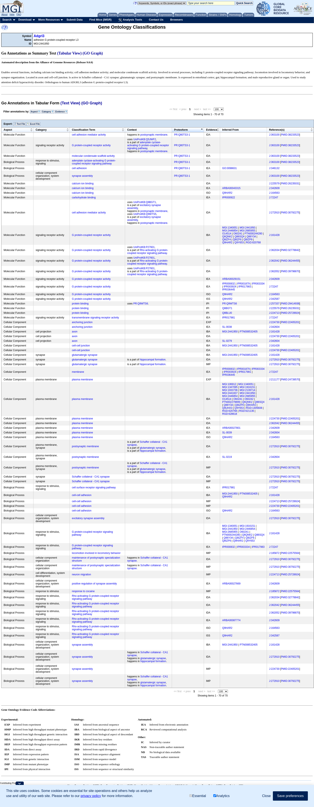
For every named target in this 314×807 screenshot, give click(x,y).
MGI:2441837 (230, 393)
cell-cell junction (81, 345)
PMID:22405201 (290, 322)
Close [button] (266, 796)
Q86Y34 (251, 236)
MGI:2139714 (247, 390)
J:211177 (274, 379)
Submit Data (75, 19)
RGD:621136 (246, 410)
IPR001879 (243, 283)
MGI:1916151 (247, 387)
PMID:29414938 (290, 303)
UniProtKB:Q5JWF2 (144, 139)
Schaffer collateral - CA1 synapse (91, 476)
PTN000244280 (253, 233)
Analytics (221, 796)
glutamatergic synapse (84, 354)
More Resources (49, 19)
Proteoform (181, 129)
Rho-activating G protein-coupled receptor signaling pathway (147, 252)
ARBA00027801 (231, 427)
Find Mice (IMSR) (100, 19)
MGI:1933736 (230, 390)
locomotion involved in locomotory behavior (96, 553)
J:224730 (274, 322)
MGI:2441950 (247, 227)
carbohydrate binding (84, 197)
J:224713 (274, 312)
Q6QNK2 (227, 236)
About (4, 14)
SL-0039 (227, 432)
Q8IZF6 (237, 239)
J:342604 (274, 326)
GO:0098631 (229, 168)
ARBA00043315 (231, 188)
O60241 (238, 233)
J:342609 (274, 188)
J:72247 (273, 197)
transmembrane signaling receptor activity (95, 317)
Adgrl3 (39, 36)
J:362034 (274, 250)
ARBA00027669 (231, 583)
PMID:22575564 (290, 553)
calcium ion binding (83, 183)
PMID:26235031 (290, 183)
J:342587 (274, 298)
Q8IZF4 (226, 239)
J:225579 (274, 183)
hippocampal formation (152, 359)
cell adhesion (79, 168)
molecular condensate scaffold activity (93, 155)
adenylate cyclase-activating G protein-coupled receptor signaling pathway (148, 145)
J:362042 (274, 260)
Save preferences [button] (290, 796)
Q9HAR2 (227, 192)
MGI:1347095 (230, 387)
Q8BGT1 (227, 308)
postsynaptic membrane (153, 134)
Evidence (61, 112)
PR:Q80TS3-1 (182, 134)
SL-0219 (227, 456)
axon (74, 331)
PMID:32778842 (290, 250)
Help (12, 14)
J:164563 (274, 192)
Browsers (176, 19)
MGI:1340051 (230, 227)
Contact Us (156, 19)
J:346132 (274, 168)
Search (6, 19)
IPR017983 (244, 286)
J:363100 (274, 134)
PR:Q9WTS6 (140, 303)
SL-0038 (227, 326)
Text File (19, 124)
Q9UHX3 (227, 407)
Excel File (33, 124)
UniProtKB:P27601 (144, 247)
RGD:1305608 (254, 407)
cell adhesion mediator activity (89, 134)
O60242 (249, 399)
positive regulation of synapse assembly (94, 583)
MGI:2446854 (230, 230)
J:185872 (274, 553)
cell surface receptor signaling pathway (94, 487)
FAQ (19, 14)
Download (24, 19)
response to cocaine (83, 591)
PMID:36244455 (290, 260)
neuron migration (81, 574)
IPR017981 (228, 317)
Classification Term (83, 129)
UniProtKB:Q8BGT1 (144, 202)
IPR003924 (229, 286)
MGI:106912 (229, 384)
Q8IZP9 (248, 239)
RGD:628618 (229, 413)
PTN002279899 (231, 402)
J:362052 (274, 271)
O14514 (226, 233)
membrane (78, 371)
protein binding (80, 303)
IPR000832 (228, 283)
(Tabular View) (69, 53)
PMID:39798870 (290, 271)
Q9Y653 (239, 242)
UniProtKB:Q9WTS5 (144, 214)
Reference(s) (277, 129)
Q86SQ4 (239, 236)
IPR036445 (228, 289)
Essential (197, 796)
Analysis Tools (130, 20)
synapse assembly (82, 175)
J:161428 (274, 235)
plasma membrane (82, 379)
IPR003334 (258, 283)
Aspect (35, 112)
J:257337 (274, 303)
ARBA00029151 (231, 278)
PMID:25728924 (290, 312)
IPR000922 (228, 197)
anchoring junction (82, 322)
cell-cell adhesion (81, 495)
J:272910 (274, 212)
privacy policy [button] (91, 796)
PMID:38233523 (290, 134)
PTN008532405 (249, 331)
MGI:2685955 (247, 230)
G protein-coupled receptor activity (91, 145)
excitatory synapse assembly (88, 518)
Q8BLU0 (227, 312)
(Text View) (70, 103)
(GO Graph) (93, 53)
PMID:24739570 (290, 379)
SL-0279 (227, 340)
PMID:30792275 (290, 212)
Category (47, 112)
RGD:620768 (253, 242)
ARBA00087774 (231, 620)
